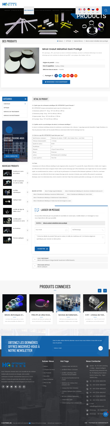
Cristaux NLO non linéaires (70, 388)
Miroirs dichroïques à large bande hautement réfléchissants (15, 315)
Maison (7, 10)
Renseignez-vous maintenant (56, 82)
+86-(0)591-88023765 (99, 381)
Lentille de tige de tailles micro (18, 210)
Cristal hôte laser (67, 400)
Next (105, 290)
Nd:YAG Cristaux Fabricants (70, 396)
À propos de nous (17, 10)
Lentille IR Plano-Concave (70, 370)
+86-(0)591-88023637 (99, 393)
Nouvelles (55, 10)
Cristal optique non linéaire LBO (72, 403)
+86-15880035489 (102, 410)
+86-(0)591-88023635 (99, 385)
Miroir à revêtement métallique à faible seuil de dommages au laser (52, 201)
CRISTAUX (7, 104)
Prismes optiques (18, 238)
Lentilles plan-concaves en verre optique (19, 220)
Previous (99, 290)
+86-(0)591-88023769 (99, 400)
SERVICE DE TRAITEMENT (11, 112)
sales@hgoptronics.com (97, 406)
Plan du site (47, 383)
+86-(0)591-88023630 (99, 389)
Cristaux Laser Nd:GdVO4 (69, 366)
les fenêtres (16, 228)
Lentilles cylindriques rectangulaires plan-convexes (17, 191)
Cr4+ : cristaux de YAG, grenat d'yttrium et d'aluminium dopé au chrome (95, 315)
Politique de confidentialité (98, 423)
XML (86, 423)
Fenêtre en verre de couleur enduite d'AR (18, 172)
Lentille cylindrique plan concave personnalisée (69, 374)
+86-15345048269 (102, 414)
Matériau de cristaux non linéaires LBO (70, 384)
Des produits (28, 10)
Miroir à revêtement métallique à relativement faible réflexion (50, 198)
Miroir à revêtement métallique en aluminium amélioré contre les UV (83, 191)
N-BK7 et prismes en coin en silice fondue (18, 182)
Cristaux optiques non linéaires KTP (71, 392)
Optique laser (17, 200)
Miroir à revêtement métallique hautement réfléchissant (49, 194)
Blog (44, 386)
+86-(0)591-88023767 (99, 396)
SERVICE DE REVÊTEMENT (11, 116)
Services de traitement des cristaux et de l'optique (69, 315)
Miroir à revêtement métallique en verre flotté (79, 194)
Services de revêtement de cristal (70, 379)
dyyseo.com (58, 423)
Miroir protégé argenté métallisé (53, 191)
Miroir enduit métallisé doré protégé (55, 223)
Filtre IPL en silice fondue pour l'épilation (42, 315)
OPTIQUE (68, 41)
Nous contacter (66, 10)
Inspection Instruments (43, 10)
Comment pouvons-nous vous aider (14, 139)
